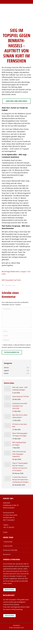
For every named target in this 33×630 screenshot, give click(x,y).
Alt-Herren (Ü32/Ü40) (10, 550)
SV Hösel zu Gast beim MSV (19, 425)
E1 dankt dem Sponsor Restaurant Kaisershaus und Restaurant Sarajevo (20, 479)
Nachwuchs (7, 554)
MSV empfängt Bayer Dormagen (19, 443)
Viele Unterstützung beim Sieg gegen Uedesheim (19, 454)
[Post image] (7, 388)
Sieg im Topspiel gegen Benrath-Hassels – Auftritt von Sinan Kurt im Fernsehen (20, 466)
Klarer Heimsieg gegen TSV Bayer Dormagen (19, 434)
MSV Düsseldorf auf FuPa (11, 280)
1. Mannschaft (7, 542)
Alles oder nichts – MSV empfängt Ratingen (20, 388)
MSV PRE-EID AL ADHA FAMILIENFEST (19, 416)
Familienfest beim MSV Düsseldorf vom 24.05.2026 (19, 406)
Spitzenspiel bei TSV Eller (20, 396)
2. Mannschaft (7, 546)
